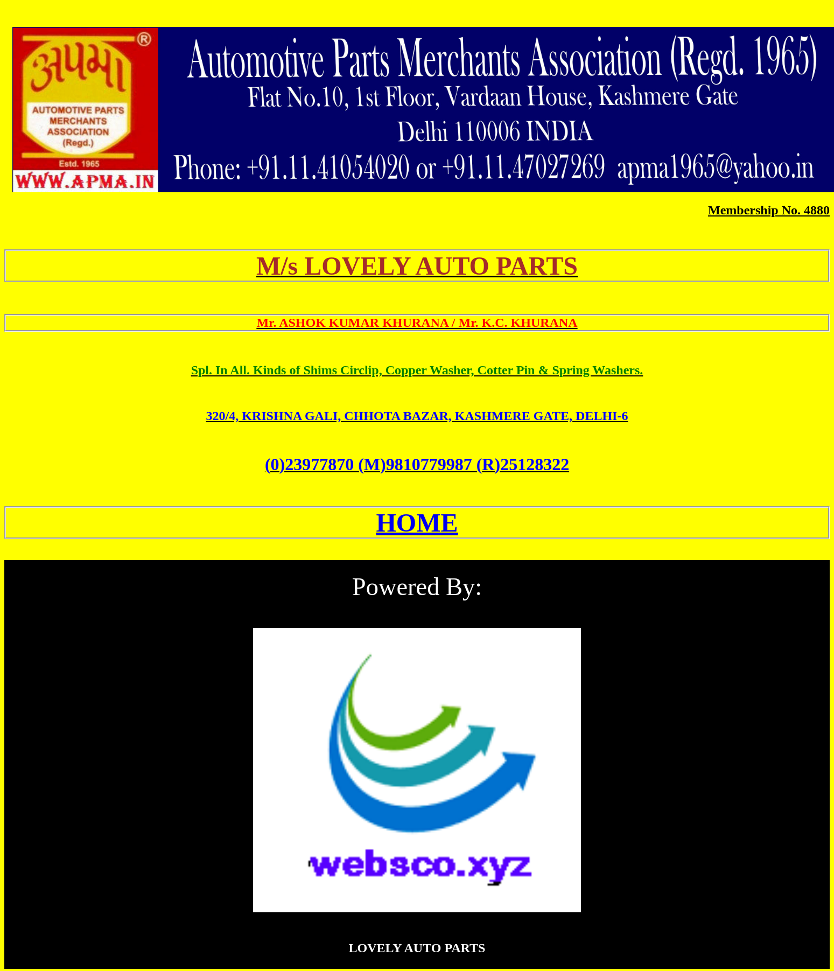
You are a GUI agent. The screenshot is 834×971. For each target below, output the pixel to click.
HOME (417, 522)
